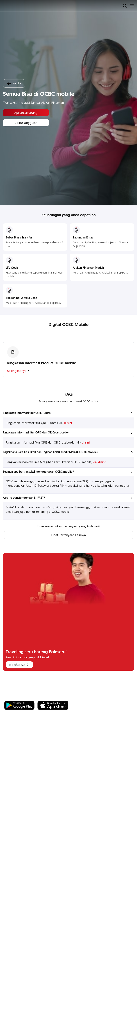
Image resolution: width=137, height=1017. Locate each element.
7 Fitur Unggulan (26, 123)
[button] (68, 413)
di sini (68, 423)
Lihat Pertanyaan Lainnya (68, 535)
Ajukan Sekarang (25, 113)
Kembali (14, 83)
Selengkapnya (19, 371)
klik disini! (99, 462)
